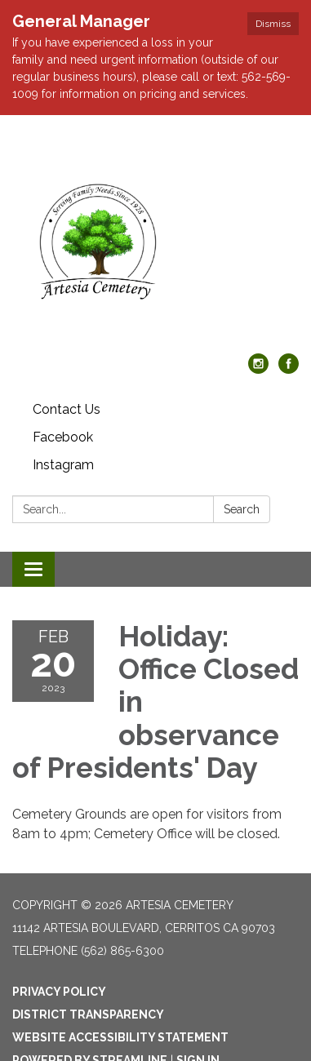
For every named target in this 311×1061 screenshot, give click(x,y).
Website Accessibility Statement (120, 1037)
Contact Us (66, 409)
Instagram (63, 465)
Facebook (63, 437)
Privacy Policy (59, 991)
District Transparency (88, 1014)
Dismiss (273, 23)
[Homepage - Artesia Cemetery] (155, 242)
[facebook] (288, 369)
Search (242, 509)
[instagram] (258, 369)
